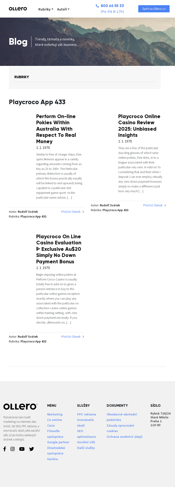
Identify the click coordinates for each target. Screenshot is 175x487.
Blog (18, 41)
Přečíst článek (72, 212)
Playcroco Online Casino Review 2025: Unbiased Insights (139, 125)
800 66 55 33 (110, 5)
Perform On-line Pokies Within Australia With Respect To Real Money (56, 129)
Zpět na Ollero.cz (154, 9)
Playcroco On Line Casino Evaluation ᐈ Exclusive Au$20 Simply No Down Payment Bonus (58, 249)
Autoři (62, 10)
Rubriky (44, 10)
